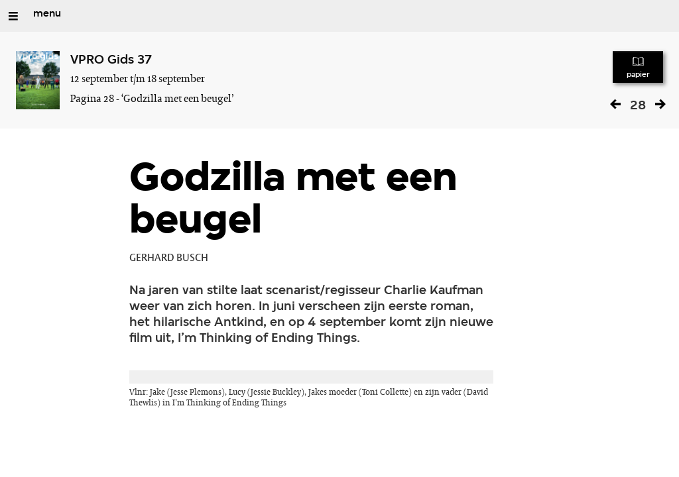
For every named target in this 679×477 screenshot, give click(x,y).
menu (47, 14)
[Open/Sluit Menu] (13, 16)
